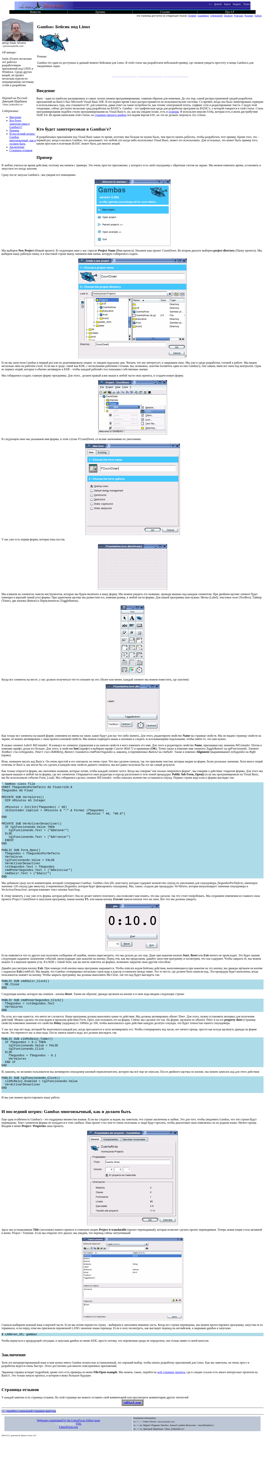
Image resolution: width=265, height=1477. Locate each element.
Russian (249, 15)
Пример (14, 130)
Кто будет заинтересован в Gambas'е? (19, 124)
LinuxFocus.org (68, 1464)
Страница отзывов (20, 150)
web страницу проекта (171, 1409)
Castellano (203, 15)
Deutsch (228, 15)
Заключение (16, 147)
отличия (174, 111)
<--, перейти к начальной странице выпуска (28, 1448)
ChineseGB (216, 15)
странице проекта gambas (111, 115)
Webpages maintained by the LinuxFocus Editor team (68, 1458)
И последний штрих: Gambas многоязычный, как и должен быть (22, 138)
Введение (15, 117)
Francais (238, 15)
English (192, 15)
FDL (79, 1461)
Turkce (258, 15)
